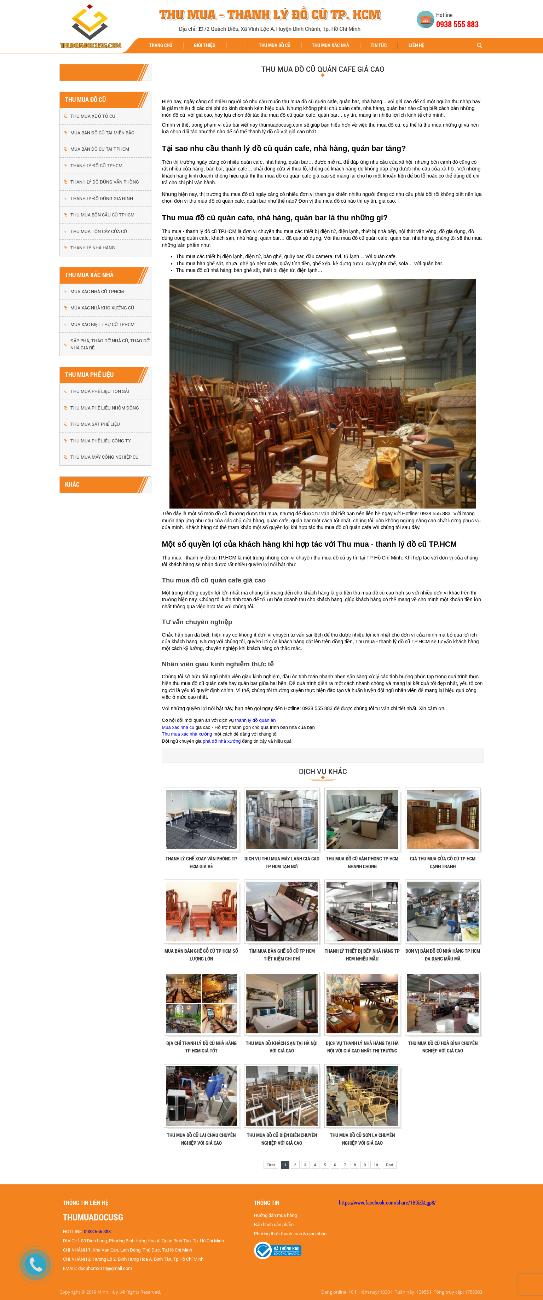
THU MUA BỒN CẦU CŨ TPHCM (102, 214)
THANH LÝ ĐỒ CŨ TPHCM (96, 165)
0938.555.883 (97, 1231)
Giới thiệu (204, 45)
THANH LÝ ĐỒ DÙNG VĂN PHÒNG (104, 182)
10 (376, 1165)
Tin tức (379, 45)
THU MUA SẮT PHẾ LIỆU (95, 424)
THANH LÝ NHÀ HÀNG (92, 247)
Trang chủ (160, 45)
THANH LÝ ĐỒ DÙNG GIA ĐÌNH (101, 198)
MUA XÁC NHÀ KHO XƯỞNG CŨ (102, 308)
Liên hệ (416, 45)
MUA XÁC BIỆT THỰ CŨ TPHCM (102, 324)
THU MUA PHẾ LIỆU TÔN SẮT (100, 391)
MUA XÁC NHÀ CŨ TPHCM (97, 291)
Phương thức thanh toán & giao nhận (290, 1233)
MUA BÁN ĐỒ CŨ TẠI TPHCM (99, 149)
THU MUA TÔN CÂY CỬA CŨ (98, 231)
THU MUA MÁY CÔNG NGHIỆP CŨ (104, 457)
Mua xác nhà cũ (178, 727)
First (271, 1165)
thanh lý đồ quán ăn (255, 720)
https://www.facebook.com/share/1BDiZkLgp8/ (387, 1202)
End (389, 1165)
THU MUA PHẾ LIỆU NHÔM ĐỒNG (104, 408)
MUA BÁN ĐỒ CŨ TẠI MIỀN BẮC (102, 132)
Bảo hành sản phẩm (274, 1224)
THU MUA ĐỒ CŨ (274, 45)
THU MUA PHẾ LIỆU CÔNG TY (100, 440)
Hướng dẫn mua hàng (275, 1215)
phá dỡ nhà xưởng (222, 741)
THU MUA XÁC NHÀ (330, 45)
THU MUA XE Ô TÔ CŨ (92, 116)
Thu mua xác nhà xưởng (187, 734)
